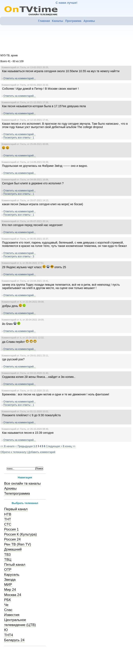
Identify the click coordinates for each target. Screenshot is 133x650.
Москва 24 (12, 595)
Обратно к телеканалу (13, 452)
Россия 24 (12, 539)
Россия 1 (11, 529)
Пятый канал (14, 565)
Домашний (13, 549)
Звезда (10, 580)
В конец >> (69, 446)
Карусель (11, 575)
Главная (44, 21)
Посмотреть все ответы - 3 (18, 256)
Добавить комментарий (41, 452)
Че (6, 605)
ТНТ (7, 519)
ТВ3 (7, 555)
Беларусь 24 (14, 640)
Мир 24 (10, 590)
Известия (11, 615)
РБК (7, 600)
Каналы (57, 21)
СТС (7, 524)
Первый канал (16, 509)
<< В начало (7, 446)
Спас (8, 610)
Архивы (89, 21)
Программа (73, 21)
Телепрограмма (17, 493)
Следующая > (54, 446)
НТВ (7, 514)
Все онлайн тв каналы (22, 483)
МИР (8, 585)
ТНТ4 (8, 635)
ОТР (7, 570)
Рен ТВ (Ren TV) (17, 544)
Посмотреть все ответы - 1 (18, 137)
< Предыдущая (24, 446)
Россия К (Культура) (20, 534)
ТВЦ (7, 560)
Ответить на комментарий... (19, 78)
